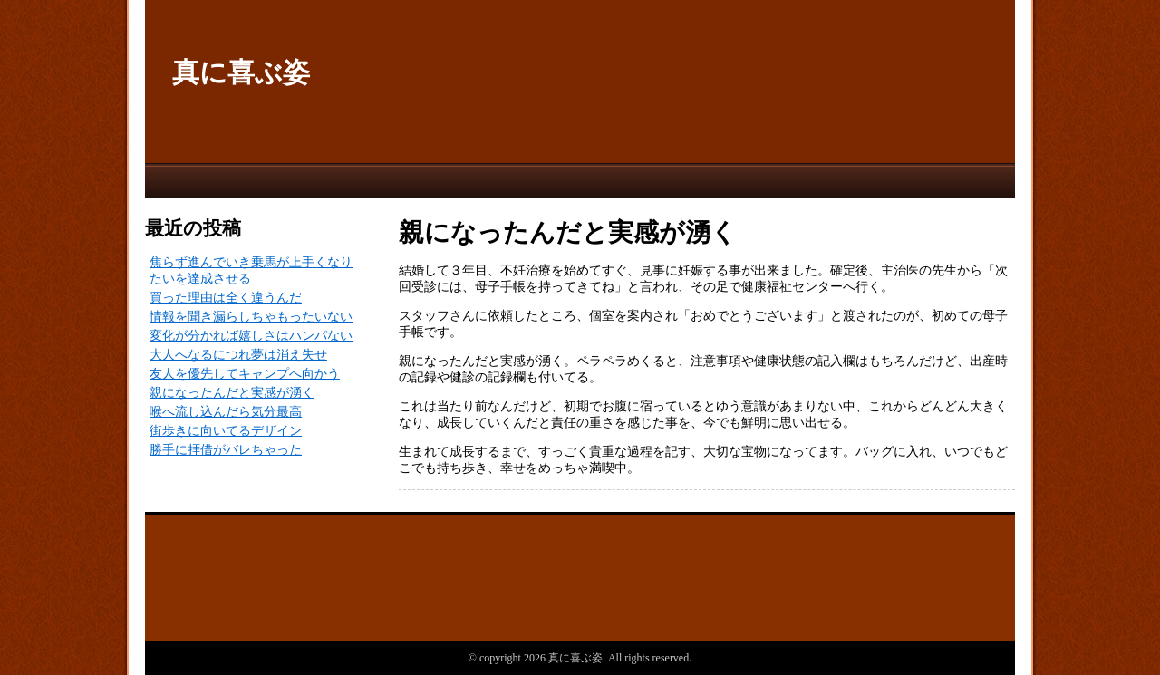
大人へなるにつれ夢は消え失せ (238, 355)
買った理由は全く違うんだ (226, 297)
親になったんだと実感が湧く (232, 393)
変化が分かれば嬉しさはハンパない (251, 335)
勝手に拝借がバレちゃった (226, 450)
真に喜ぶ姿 (241, 72)
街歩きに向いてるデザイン (226, 431)
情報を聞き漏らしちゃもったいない (251, 316)
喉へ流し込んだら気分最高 (226, 412)
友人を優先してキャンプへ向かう (245, 374)
